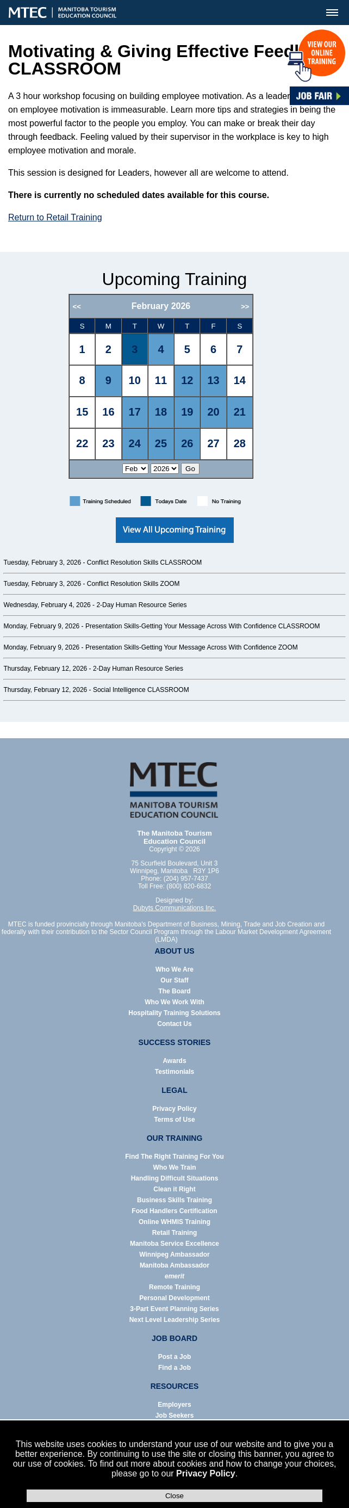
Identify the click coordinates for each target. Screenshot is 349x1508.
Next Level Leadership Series (174, 1320)
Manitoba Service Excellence (174, 1243)
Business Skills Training (174, 1200)
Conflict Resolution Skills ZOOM (133, 584)
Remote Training (174, 1287)
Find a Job (174, 1367)
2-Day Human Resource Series (141, 605)
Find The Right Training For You (174, 1156)
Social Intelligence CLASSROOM (141, 690)
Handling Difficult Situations (175, 1178)
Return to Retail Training (55, 217)
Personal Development (174, 1298)
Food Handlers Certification (174, 1211)
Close (174, 1496)
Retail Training (174, 1233)
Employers (174, 1404)
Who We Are (174, 969)
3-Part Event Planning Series (174, 1309)
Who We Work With (174, 1002)
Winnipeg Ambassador (174, 1254)
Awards (174, 1061)
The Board (174, 991)
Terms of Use (174, 1119)
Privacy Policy (205, 1473)
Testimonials (174, 1072)
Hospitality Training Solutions (174, 1013)
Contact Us (174, 1024)
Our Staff (174, 980)
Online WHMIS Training (174, 1222)
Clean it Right (174, 1189)
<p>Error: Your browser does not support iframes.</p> (174, 391)
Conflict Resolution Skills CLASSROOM (144, 562)
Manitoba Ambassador (174, 1265)
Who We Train (174, 1167)
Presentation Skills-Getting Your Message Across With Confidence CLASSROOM (202, 626)
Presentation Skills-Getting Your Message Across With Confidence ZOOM (191, 647)
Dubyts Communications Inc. (174, 908)
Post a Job (174, 1357)
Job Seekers (174, 1415)
